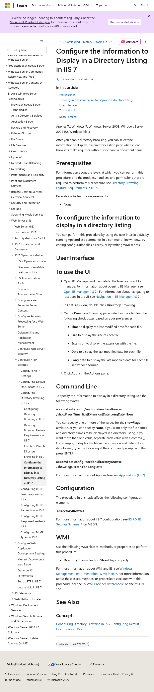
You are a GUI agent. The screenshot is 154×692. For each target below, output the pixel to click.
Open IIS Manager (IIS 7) (81, 291)
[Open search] (135, 5)
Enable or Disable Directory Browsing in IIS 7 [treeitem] (34, 451)
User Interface (68, 105)
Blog (54, 674)
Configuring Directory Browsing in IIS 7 (87, 42)
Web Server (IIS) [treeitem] (24, 226)
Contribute (71, 674)
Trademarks (32, 680)
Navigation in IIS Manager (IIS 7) (118, 296)
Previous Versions (36, 674)
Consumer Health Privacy (115, 674)
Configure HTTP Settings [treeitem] (30, 373)
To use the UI (67, 110)
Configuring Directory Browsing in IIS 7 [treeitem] (34, 414)
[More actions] (145, 42)
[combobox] (26, 50)
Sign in (145, 5)
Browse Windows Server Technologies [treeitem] (26, 107)
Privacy (87, 674)
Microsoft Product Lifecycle (30, 22)
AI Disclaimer (13, 674)
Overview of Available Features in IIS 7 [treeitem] (31, 269)
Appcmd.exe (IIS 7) (132, 475)
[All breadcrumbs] (59, 42)
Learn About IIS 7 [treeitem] (25, 232)
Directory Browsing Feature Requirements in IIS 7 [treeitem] (34, 432)
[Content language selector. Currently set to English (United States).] (23, 664)
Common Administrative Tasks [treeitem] (30, 291)
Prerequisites (67, 95)
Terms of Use (13, 680)
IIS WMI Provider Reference (102, 584)
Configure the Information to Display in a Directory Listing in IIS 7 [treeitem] (34, 472)
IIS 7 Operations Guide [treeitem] (32, 261)
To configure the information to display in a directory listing (95, 100)
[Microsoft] (7, 5)
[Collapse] (41, 41)
